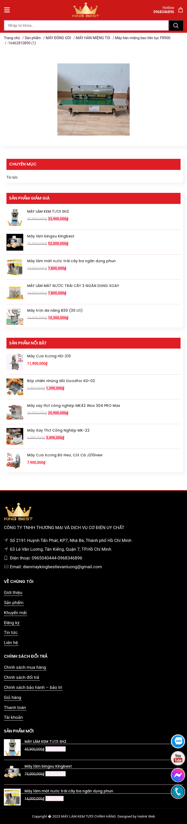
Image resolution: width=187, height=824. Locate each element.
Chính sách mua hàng (25, 667)
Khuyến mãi (15, 612)
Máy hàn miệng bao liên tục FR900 (142, 38)
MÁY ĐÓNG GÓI (58, 38)
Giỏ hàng (12, 697)
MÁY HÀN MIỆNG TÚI (93, 38)
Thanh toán (15, 707)
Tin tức (12, 177)
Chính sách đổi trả (21, 677)
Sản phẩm (33, 38)
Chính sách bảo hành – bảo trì (33, 687)
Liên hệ (11, 642)
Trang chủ (12, 38)
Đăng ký (11, 622)
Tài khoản (13, 717)
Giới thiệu (13, 592)
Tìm (176, 25)
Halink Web (146, 816)
